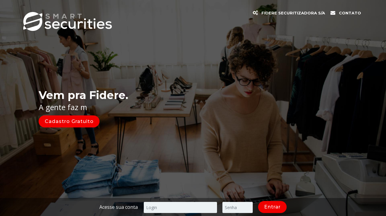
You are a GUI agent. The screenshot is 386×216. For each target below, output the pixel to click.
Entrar (272, 207)
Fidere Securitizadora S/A (293, 12)
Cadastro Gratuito (69, 121)
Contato (350, 12)
